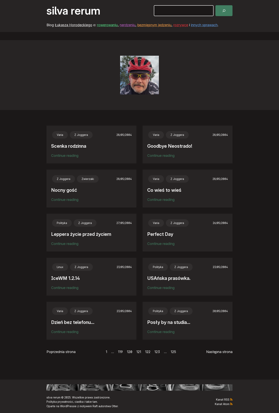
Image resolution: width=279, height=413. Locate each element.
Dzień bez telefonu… (72, 322)
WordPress (67, 406)
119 (120, 352)
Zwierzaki (88, 178)
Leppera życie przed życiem (81, 234)
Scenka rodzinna (68, 146)
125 (173, 352)
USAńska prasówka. (168, 278)
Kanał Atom (222, 404)
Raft (95, 406)
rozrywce (180, 25)
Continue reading (64, 156)
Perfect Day (160, 234)
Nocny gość (64, 190)
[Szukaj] (223, 10)
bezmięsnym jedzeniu (154, 25)
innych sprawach (204, 25)
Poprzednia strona (61, 352)
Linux (60, 267)
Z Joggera (81, 134)
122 (147, 352)
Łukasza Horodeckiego (73, 25)
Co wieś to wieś (164, 190)
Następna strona (219, 352)
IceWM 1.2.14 (65, 278)
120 (129, 352)
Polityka (62, 223)
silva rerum (73, 10)
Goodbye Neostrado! (169, 146)
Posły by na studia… (168, 322)
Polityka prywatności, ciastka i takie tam (71, 401)
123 (157, 352)
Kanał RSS (222, 399)
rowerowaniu (107, 25)
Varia (60, 134)
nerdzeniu (127, 25)
